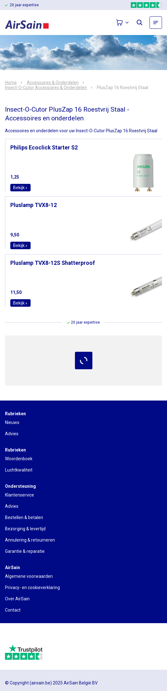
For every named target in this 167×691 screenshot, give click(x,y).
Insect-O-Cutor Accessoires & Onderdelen (46, 87)
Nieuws (12, 422)
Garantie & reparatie (25, 551)
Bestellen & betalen (24, 517)
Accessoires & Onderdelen (53, 82)
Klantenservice (19, 494)
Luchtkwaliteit (18, 469)
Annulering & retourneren (30, 539)
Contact (13, 610)
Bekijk (20, 187)
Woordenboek (18, 458)
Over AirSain (17, 598)
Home (11, 82)
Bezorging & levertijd (25, 528)
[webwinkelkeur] (22, 636)
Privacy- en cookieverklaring (32, 587)
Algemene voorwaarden (29, 576)
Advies (11, 433)
